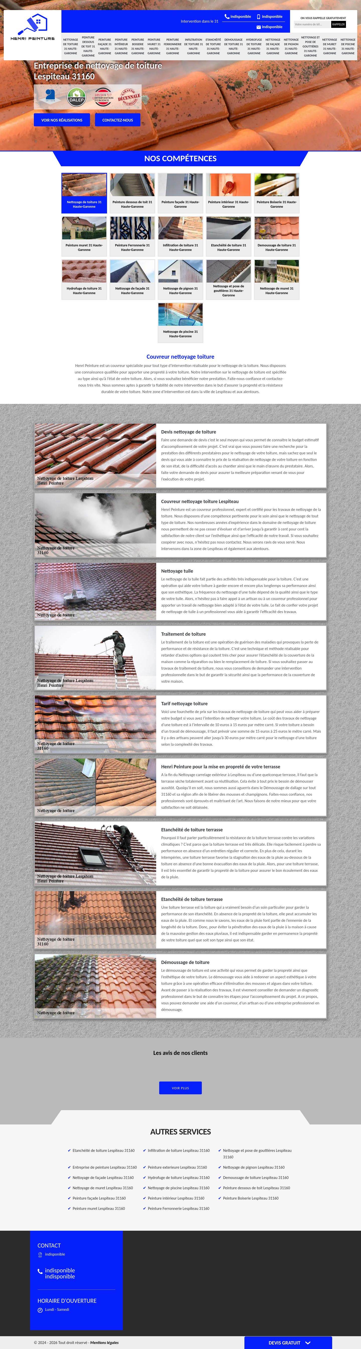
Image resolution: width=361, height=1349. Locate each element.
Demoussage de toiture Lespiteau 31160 (256, 1177)
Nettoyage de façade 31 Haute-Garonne (272, 46)
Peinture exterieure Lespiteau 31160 (177, 1167)
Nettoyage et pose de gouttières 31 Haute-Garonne (310, 46)
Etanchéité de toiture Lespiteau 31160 (104, 1150)
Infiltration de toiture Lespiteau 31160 (179, 1150)
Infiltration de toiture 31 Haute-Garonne (193, 46)
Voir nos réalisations (61, 120)
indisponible (238, 16)
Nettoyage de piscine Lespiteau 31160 (178, 1187)
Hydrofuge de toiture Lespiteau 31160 (179, 1177)
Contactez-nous (118, 120)
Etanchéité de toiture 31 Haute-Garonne (213, 46)
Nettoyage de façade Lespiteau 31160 (103, 1177)
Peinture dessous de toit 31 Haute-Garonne (88, 46)
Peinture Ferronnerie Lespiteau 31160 (178, 1208)
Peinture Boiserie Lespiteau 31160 (251, 1198)
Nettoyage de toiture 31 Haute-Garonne (70, 46)
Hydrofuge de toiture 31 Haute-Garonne (254, 46)
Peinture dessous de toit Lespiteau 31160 (256, 1187)
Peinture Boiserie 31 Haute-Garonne (137, 46)
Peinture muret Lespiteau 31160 (99, 1208)
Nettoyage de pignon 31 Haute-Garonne (291, 46)
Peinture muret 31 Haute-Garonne (154, 46)
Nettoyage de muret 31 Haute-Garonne (329, 46)
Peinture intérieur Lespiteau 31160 (176, 1198)
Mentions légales (104, 1342)
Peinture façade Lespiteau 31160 (99, 1198)
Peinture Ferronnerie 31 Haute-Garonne (173, 46)
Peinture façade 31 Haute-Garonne (105, 46)
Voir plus (180, 1088)
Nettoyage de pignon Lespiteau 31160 (254, 1167)
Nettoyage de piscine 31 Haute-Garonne (348, 46)
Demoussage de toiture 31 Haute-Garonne (233, 46)
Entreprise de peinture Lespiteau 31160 (105, 1167)
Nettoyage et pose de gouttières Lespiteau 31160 (257, 1153)
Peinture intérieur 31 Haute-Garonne (121, 46)
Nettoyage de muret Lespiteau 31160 (103, 1187)
